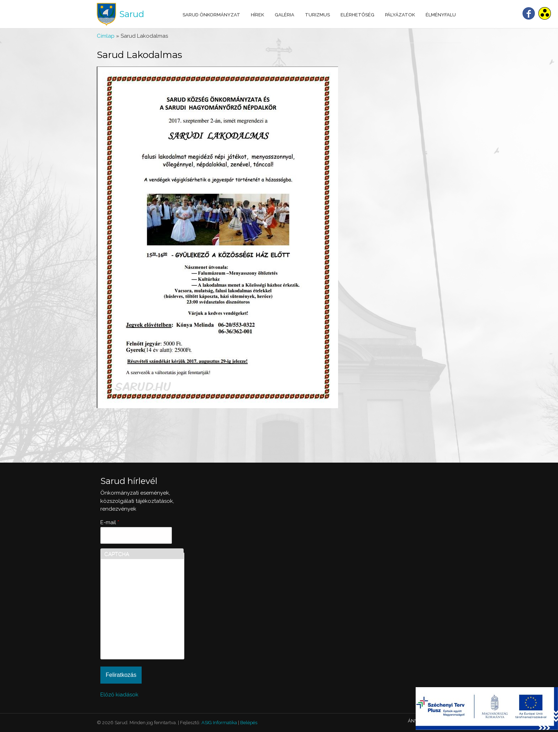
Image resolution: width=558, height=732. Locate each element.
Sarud (131, 14)
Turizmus (317, 14)
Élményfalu (441, 14)
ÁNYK (414, 720)
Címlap (106, 36)
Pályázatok (400, 14)
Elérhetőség (357, 14)
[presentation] (133, 629)
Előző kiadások (119, 694)
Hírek (257, 14)
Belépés (248, 722)
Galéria (284, 14)
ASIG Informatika (219, 722)
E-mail (109, 522)
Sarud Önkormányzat (211, 14)
